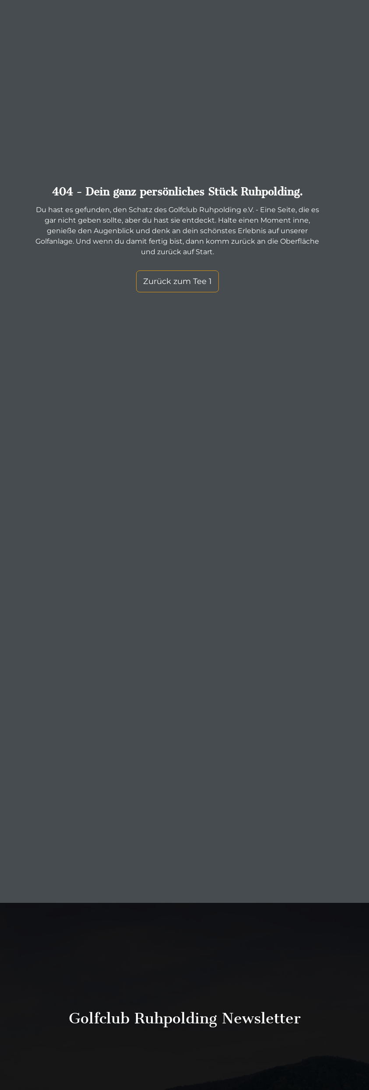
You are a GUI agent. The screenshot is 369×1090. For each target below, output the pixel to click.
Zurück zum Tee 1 (176, 281)
